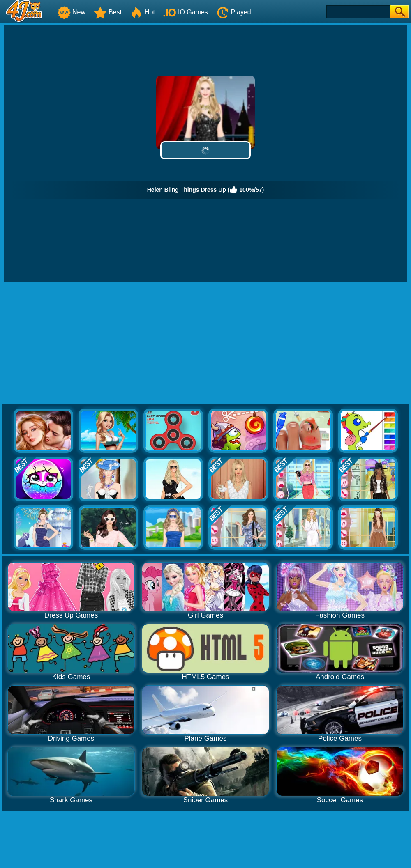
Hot (142, 12)
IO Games (185, 12)
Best (108, 12)
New (71, 12)
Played (233, 12)
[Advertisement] (205, 343)
